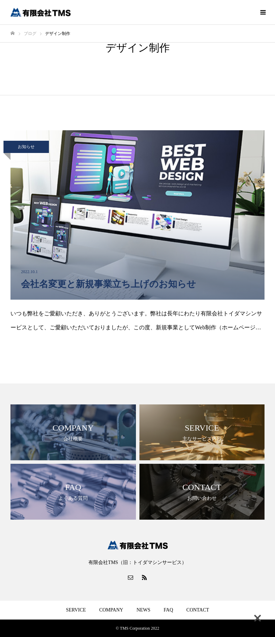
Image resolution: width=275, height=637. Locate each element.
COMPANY (111, 610)
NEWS (144, 610)
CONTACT (197, 610)
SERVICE (76, 610)
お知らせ (26, 146)
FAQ (168, 610)
